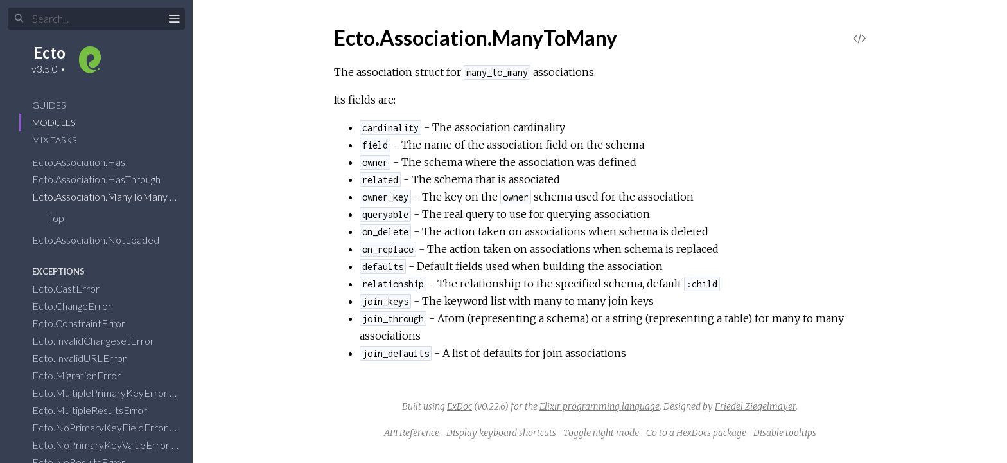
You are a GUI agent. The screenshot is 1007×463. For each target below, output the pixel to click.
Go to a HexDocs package (696, 433)
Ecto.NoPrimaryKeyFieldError (108, 427)
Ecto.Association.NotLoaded (104, 239)
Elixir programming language (599, 406)
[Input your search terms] (96, 19)
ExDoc (459, 406)
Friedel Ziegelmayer (755, 406)
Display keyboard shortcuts (501, 433)
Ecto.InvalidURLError (87, 358)
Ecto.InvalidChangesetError (101, 340)
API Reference (411, 433)
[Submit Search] (19, 19)
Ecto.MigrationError (84, 375)
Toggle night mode (601, 433)
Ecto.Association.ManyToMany (108, 196)
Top (56, 218)
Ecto (49, 52)
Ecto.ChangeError (80, 306)
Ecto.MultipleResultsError (98, 410)
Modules (53, 122)
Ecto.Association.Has (87, 162)
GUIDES (49, 105)
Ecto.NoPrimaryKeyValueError (109, 445)
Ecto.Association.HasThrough (104, 179)
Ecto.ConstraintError (87, 323)
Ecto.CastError (74, 288)
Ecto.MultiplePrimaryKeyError (108, 392)
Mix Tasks (54, 139)
